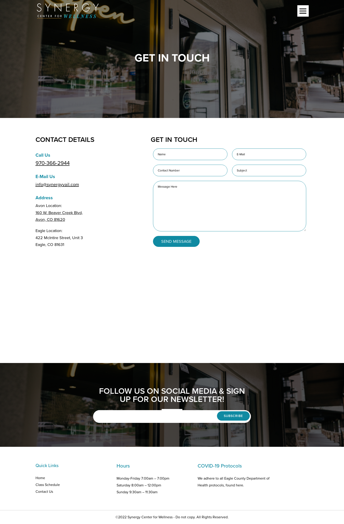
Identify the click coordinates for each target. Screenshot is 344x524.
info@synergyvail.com (57, 184)
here (239, 485)
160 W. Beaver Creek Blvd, (59, 213)
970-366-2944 (53, 163)
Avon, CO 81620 (50, 219)
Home (40, 478)
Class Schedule (48, 484)
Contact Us (44, 491)
